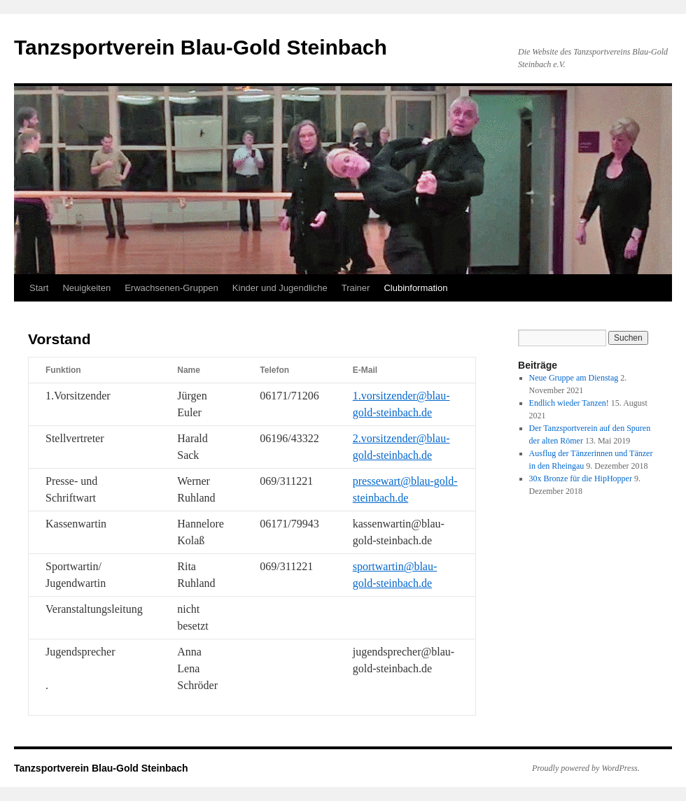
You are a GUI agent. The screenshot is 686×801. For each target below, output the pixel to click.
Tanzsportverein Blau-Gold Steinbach (200, 47)
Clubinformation (415, 288)
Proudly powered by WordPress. (586, 768)
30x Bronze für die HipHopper (580, 478)
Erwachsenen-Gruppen (171, 288)
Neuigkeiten (86, 288)
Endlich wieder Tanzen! (569, 403)
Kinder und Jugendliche (280, 288)
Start (38, 288)
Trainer (356, 288)
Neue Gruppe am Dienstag (574, 378)
